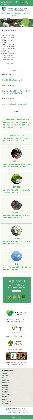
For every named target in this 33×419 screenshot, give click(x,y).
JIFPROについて (8, 13)
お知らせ (19, 13)
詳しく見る (10, 63)
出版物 (5, 396)
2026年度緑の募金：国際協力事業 (15, 104)
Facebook (6, 380)
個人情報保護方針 (11, 412)
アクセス (6, 378)
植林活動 (6, 392)
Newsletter (6, 382)
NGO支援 (6, 394)
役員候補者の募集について (13, 80)
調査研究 (6, 387)
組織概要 (6, 375)
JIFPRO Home (9, 370)
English (22, 2)
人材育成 (6, 389)
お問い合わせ (17, 16)
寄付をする (28, 13)
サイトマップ (22, 412)
